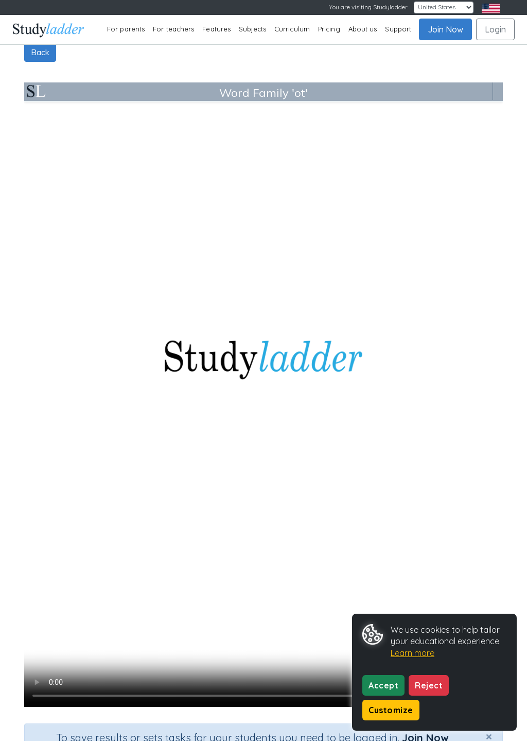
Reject (429, 685)
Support (398, 29)
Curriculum (292, 29)
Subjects (252, 29)
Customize (390, 710)
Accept (383, 685)
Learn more (412, 653)
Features (216, 29)
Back (40, 52)
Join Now (445, 29)
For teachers (173, 29)
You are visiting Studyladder (368, 7)
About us (362, 29)
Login (495, 29)
